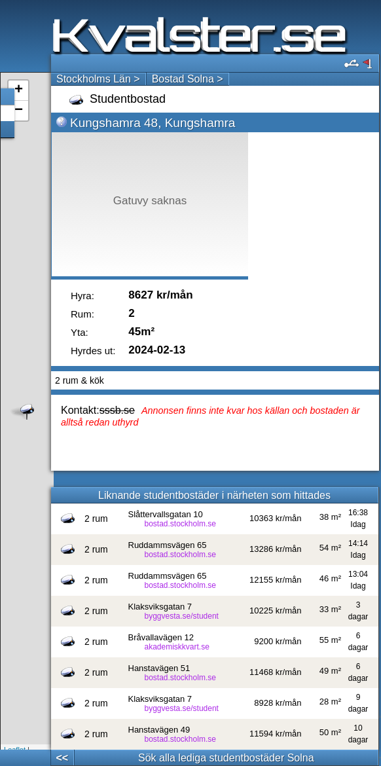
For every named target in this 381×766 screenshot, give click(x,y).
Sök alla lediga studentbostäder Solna (226, 757)
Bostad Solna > (187, 78)
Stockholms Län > (98, 78)
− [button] (18, 110)
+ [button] (18, 90)
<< (62, 757)
